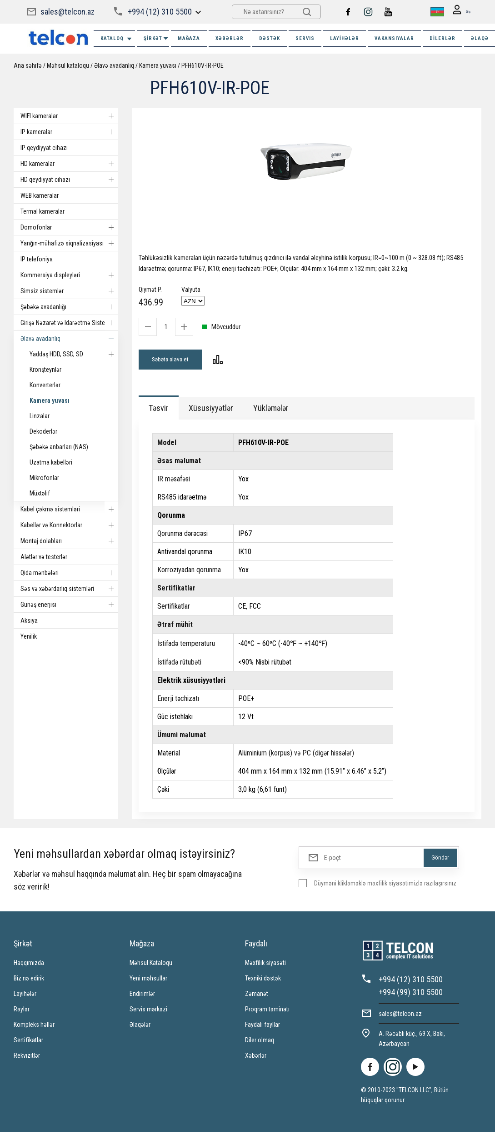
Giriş (457, 12)
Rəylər (22, 1011)
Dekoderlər (43, 431)
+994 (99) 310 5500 (411, 995)
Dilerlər (442, 38)
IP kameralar (69, 132)
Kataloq (116, 38)
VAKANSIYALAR (394, 38)
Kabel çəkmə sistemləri (69, 509)
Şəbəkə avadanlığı (69, 307)
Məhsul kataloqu (68, 65)
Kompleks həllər (34, 1027)
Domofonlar (69, 227)
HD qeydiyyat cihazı (69, 179)
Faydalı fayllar (262, 1027)
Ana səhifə (28, 65)
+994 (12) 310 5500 (159, 11)
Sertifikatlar (28, 1042)
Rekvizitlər (27, 1058)
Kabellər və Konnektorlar (69, 525)
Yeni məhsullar (148, 981)
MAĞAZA (189, 38)
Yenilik (28, 636)
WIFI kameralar (69, 116)
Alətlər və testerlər (43, 556)
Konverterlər (45, 385)
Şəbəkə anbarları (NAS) (59, 446)
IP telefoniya (36, 259)
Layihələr (344, 38)
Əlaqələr (140, 1027)
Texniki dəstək (263, 981)
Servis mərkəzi (148, 1011)
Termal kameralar (42, 211)
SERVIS (305, 38)
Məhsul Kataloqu (151, 965)
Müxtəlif (40, 493)
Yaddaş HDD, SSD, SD (74, 354)
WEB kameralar (39, 195)
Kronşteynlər (45, 369)
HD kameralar (69, 163)
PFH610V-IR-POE (202, 65)
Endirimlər (142, 996)
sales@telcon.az (67, 11)
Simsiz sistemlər (69, 291)
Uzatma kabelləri (51, 462)
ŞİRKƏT (156, 38)
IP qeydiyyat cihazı (44, 147)
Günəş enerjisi (69, 604)
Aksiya (29, 620)
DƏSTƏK (269, 38)
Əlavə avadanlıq (114, 65)
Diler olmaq (259, 1042)
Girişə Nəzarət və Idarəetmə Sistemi (69, 322)
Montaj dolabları (69, 541)
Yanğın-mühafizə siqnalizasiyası (69, 243)
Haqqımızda (29, 965)
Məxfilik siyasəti (265, 965)
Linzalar (40, 416)
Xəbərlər (255, 1058)
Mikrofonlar (44, 477)
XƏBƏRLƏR (229, 38)
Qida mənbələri (69, 572)
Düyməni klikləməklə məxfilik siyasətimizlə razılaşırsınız (385, 886)
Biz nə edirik (29, 981)
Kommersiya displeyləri (69, 275)
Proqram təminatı (267, 1011)
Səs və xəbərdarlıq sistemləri (69, 588)
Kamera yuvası (157, 65)
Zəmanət (256, 996)
